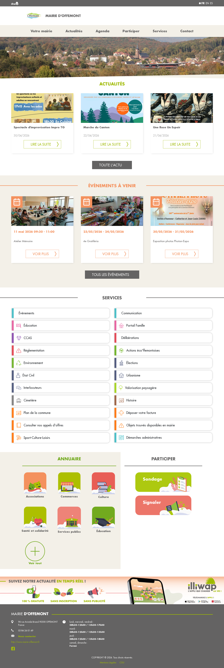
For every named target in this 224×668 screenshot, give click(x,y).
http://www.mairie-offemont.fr (25, 642)
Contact (186, 31)
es (211, 3)
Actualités (73, 31)
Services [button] (160, 31)
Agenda (102, 31)
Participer (131, 31)
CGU (121, 662)
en (207, 3)
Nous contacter (27, 636)
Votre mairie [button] (41, 31)
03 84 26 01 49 (25, 630)
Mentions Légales (108, 662)
